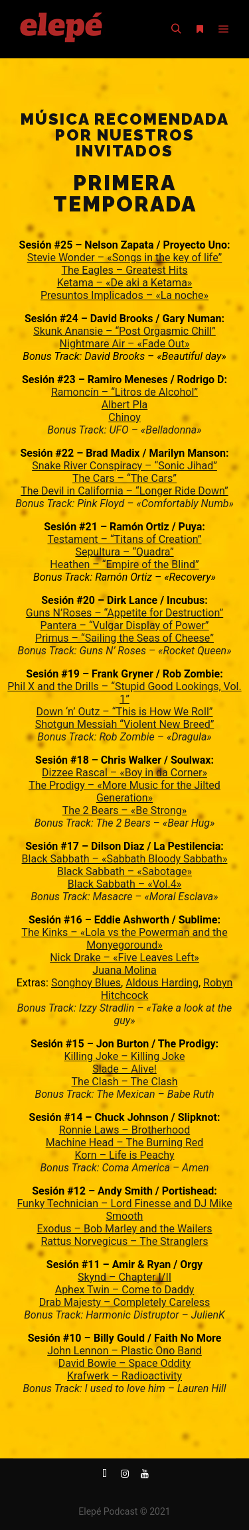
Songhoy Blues (86, 982)
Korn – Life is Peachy (124, 1155)
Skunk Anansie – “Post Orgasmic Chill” (124, 331)
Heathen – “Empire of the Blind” (124, 564)
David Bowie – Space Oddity (124, 1363)
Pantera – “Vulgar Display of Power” (124, 625)
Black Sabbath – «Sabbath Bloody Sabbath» (125, 859)
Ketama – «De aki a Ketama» (125, 282)
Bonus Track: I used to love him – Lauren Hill (124, 1388)
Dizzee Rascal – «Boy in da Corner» (124, 772)
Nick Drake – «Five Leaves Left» (124, 957)
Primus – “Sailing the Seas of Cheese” (124, 638)
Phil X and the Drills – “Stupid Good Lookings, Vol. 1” (124, 692)
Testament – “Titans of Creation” (124, 539)
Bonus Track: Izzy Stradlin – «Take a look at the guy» (124, 1014)
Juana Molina (124, 970)
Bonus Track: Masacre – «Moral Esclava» (124, 896)
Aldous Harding (162, 982)
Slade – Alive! (124, 1069)
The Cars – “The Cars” (124, 478)
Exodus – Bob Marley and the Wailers (124, 1228)
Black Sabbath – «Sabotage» (124, 871)
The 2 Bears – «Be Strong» (124, 810)
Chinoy (124, 417)
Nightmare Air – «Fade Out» (125, 343)
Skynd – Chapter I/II (124, 1277)
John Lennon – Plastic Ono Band (124, 1350)
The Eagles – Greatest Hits (125, 270)
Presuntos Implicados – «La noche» (124, 295)
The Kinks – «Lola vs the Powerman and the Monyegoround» (124, 938)
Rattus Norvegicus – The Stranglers (124, 1241)
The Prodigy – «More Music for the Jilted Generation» (124, 791)
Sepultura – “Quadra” (124, 552)
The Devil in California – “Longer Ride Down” (124, 491)
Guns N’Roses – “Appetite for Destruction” (124, 613)
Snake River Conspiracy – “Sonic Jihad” (124, 465)
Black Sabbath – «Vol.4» (124, 884)
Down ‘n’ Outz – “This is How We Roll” (125, 711)
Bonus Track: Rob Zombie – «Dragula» (124, 737)
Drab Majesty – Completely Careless (124, 1302)
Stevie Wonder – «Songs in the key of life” (124, 257)
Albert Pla (125, 404)
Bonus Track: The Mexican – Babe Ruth (124, 1094)
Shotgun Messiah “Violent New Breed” (124, 724)
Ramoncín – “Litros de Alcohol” (124, 392)
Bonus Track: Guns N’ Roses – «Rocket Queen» (124, 650)
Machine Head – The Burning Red (125, 1142)
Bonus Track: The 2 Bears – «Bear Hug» (125, 823)
